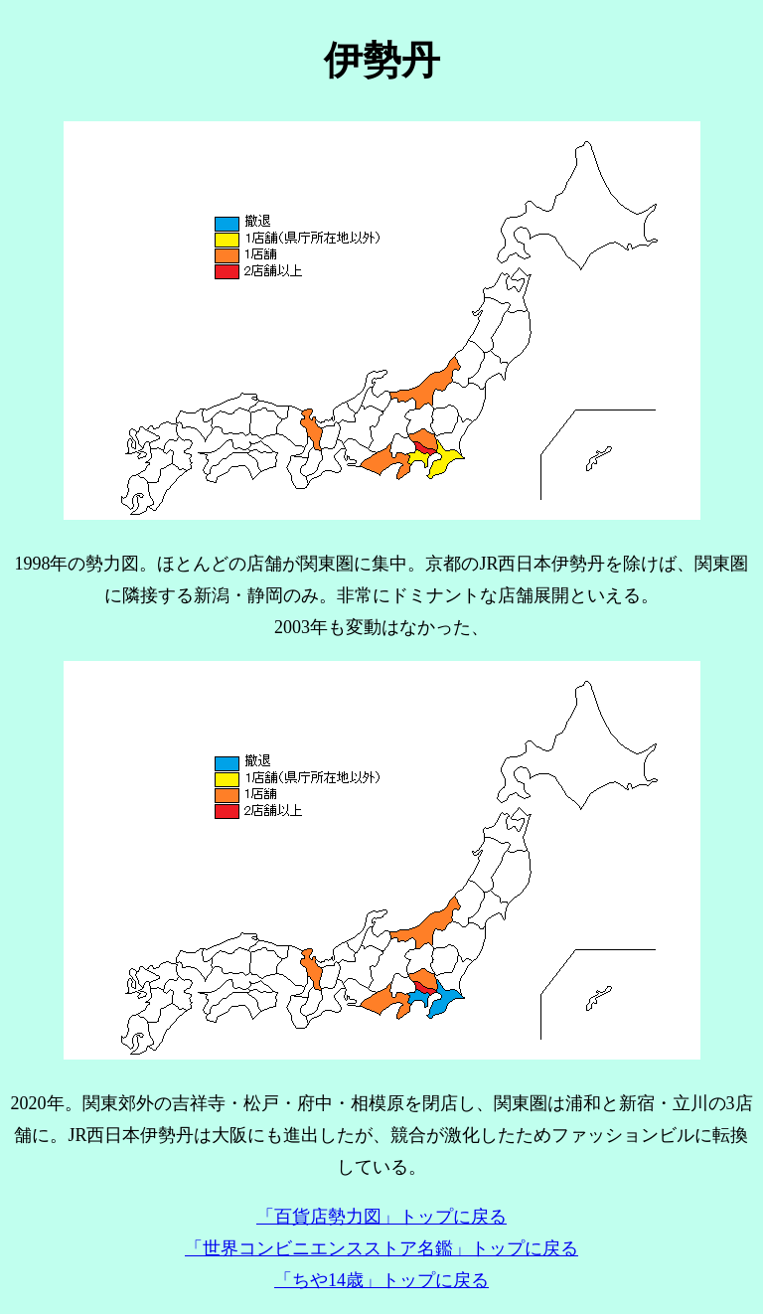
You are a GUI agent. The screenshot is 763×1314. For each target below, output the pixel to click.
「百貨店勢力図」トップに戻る (381, 1217)
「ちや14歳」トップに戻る (381, 1280)
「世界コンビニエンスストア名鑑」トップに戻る (381, 1248)
